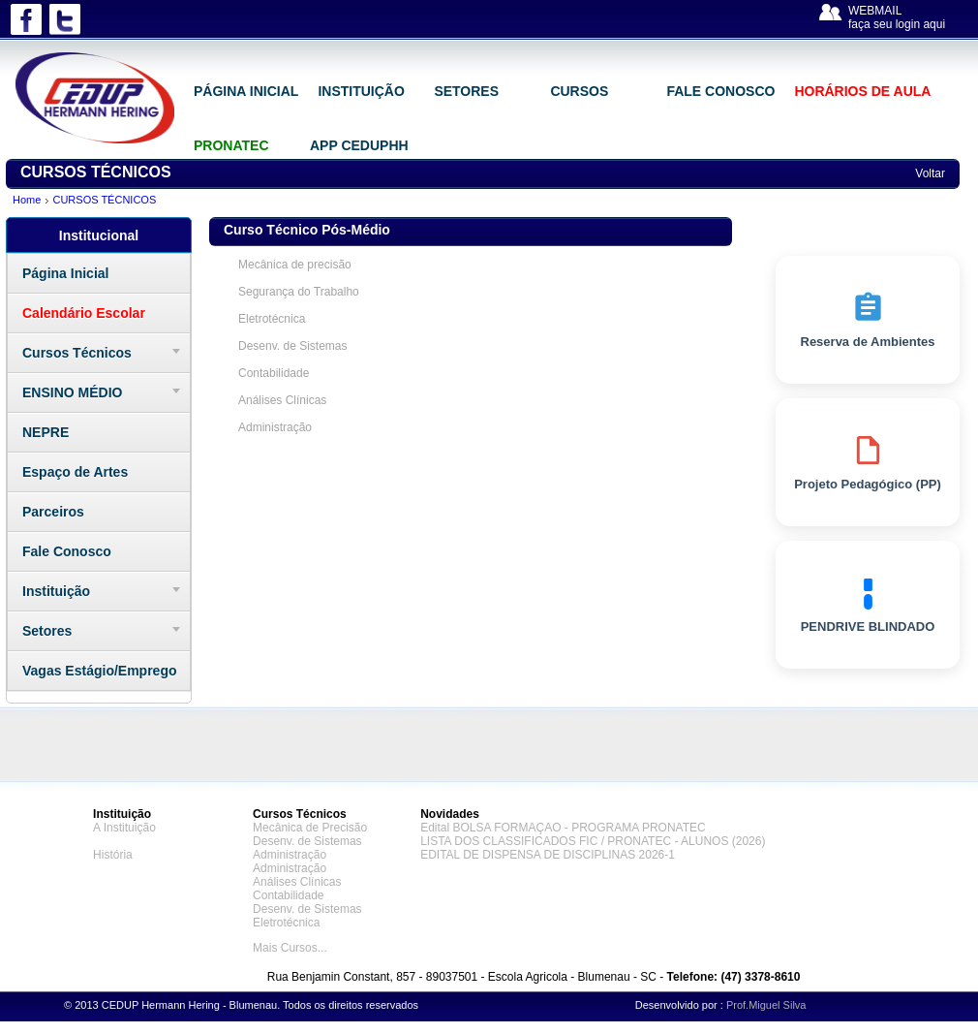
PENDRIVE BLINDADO (868, 605)
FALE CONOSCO (720, 91)
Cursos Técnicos (77, 352)
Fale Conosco (66, 551)
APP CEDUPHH (359, 145)
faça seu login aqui (896, 24)
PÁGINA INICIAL (246, 91)
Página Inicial (65, 273)
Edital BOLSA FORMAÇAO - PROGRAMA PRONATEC (563, 827)
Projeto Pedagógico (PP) (867, 462)
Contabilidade (273, 373)
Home (27, 199)
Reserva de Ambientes (868, 320)
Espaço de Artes (75, 472)
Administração (275, 427)
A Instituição (124, 827)
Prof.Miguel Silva (766, 1005)
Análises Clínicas (282, 400)
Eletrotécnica (271, 319)
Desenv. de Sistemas (293, 346)
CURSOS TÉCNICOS (104, 199)
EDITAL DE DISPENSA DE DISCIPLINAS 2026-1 (547, 855)
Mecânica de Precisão (310, 827)
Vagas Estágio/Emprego (99, 670)
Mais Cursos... (290, 948)
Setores (47, 631)
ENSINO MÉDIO (72, 392)
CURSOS (579, 91)
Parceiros (53, 511)
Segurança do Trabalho (298, 291)
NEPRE (45, 432)
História (113, 855)
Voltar (930, 173)
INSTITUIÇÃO (361, 91)
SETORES (466, 91)
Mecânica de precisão (294, 264)
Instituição (56, 591)
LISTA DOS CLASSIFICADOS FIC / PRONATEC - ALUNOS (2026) (592, 841)
